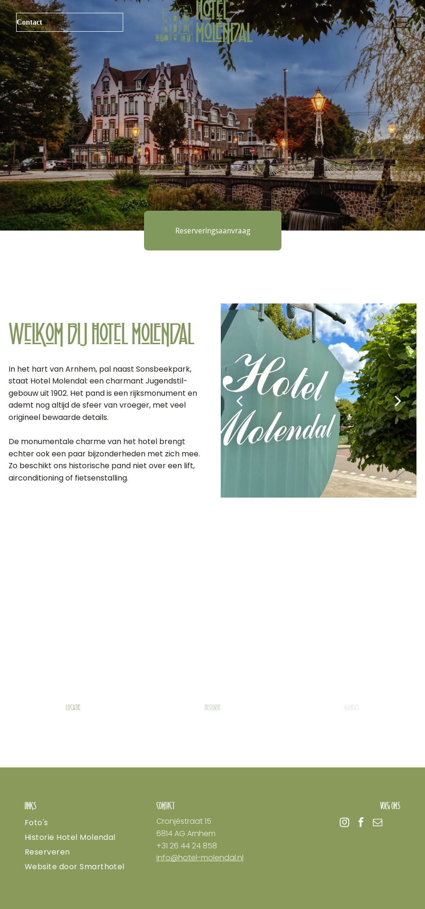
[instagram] (344, 823)
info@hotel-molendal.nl (200, 857)
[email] (378, 823)
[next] (398, 400)
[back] (239, 400)
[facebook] (361, 823)
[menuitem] (81, 822)
